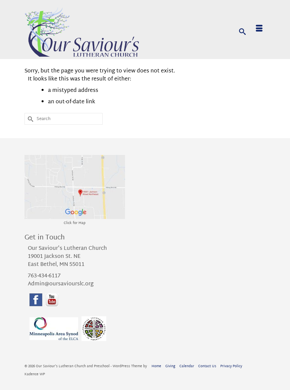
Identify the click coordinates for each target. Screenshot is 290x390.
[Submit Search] (29, 119)
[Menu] (259, 29)
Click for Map (74, 223)
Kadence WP (34, 374)
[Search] (242, 31)
